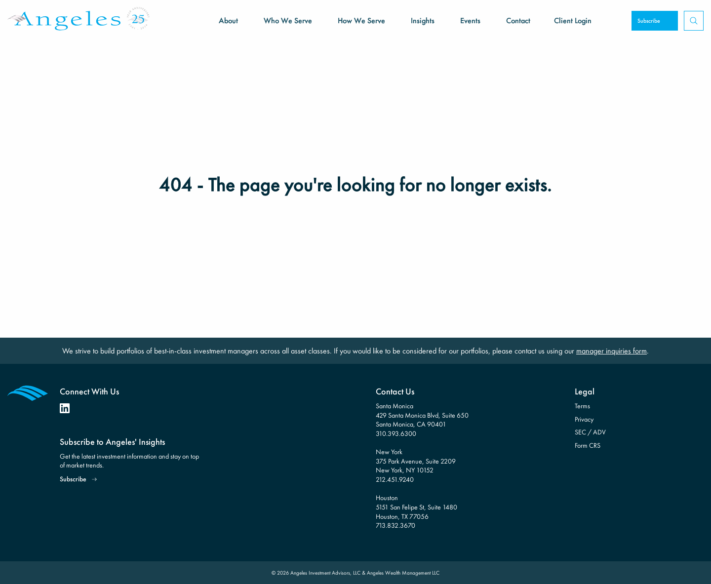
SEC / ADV (590, 432)
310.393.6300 (396, 433)
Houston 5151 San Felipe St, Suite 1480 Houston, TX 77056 (416, 506)
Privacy (584, 419)
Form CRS (587, 445)
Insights (422, 20)
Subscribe (648, 21)
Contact (518, 20)
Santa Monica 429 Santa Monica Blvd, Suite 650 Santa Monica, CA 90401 (422, 414)
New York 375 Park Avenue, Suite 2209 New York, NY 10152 (416, 460)
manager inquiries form (611, 351)
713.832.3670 (395, 525)
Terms (582, 405)
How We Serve (361, 20)
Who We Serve (288, 20)
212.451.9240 (395, 479)
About (228, 20)
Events (470, 20)
